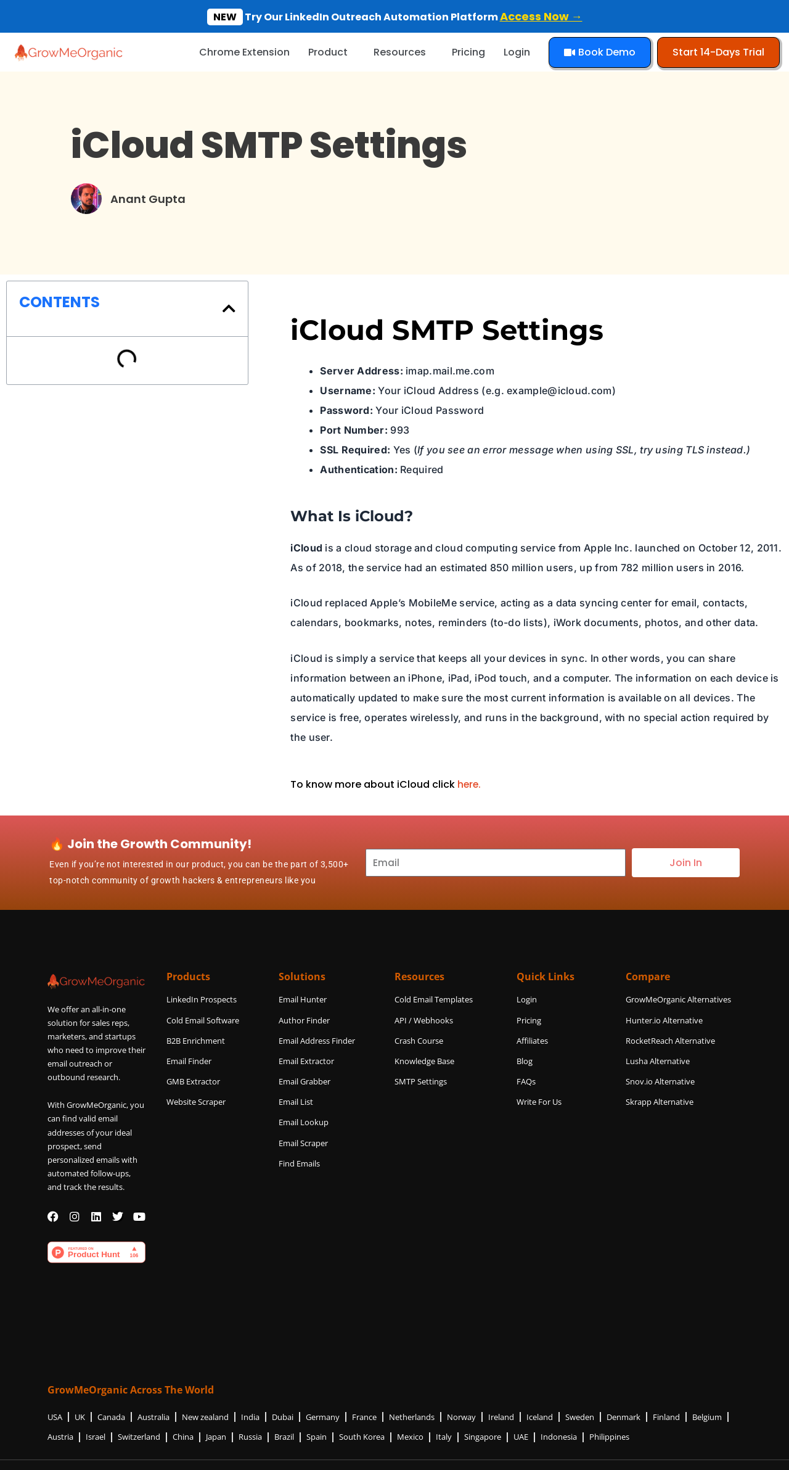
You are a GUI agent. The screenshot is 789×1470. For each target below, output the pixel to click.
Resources (400, 52)
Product (328, 52)
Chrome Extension (244, 52)
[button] (229, 308)
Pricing (468, 52)
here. (469, 784)
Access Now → (541, 16)
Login (517, 52)
